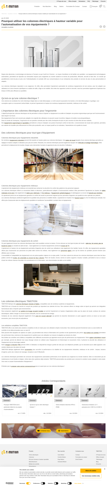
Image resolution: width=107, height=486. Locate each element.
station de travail (70, 140)
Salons (61, 6)
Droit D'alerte (78, 459)
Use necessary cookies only (91, 475)
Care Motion (61, 454)
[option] (14, 401)
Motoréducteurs (33, 461)
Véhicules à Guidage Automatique (88, 143)
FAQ (88, 1)
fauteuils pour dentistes (95, 193)
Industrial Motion (62, 461)
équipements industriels (17, 140)
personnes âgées (66, 250)
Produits (37, 6)
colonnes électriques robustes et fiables (27, 304)
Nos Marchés (47, 6)
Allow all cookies (90, 470)
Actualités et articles (12, 13)
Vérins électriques (33, 454)
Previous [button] (1, 398)
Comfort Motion (62, 457)
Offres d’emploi (72, 1)
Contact (84, 6)
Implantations (66, 431)
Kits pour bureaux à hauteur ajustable (39, 459)
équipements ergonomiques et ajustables (16, 123)
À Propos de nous (61, 1)
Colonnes (31, 457)
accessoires (28, 349)
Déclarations (82, 1)
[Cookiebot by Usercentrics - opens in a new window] (9, 483)
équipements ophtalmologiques (61, 193)
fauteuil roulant (79, 198)
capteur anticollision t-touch (97, 337)
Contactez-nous (41, 431)
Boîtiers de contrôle (34, 464)
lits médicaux (46, 193)
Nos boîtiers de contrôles (91, 333)
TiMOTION (3, 13)
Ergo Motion (61, 459)
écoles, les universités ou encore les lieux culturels (28, 258)
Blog (55, 6)
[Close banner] (104, 468)
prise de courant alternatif (43, 316)
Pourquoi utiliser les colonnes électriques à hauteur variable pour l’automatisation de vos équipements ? (42, 13)
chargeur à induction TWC (13, 345)
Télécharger (95, 1)
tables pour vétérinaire (33, 193)
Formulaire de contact (73, 6)
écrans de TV (65, 246)
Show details (78, 483)
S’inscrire (103, 1)
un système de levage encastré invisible (31, 311)
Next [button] (106, 398)
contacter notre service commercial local (23, 366)
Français (94, 7)
